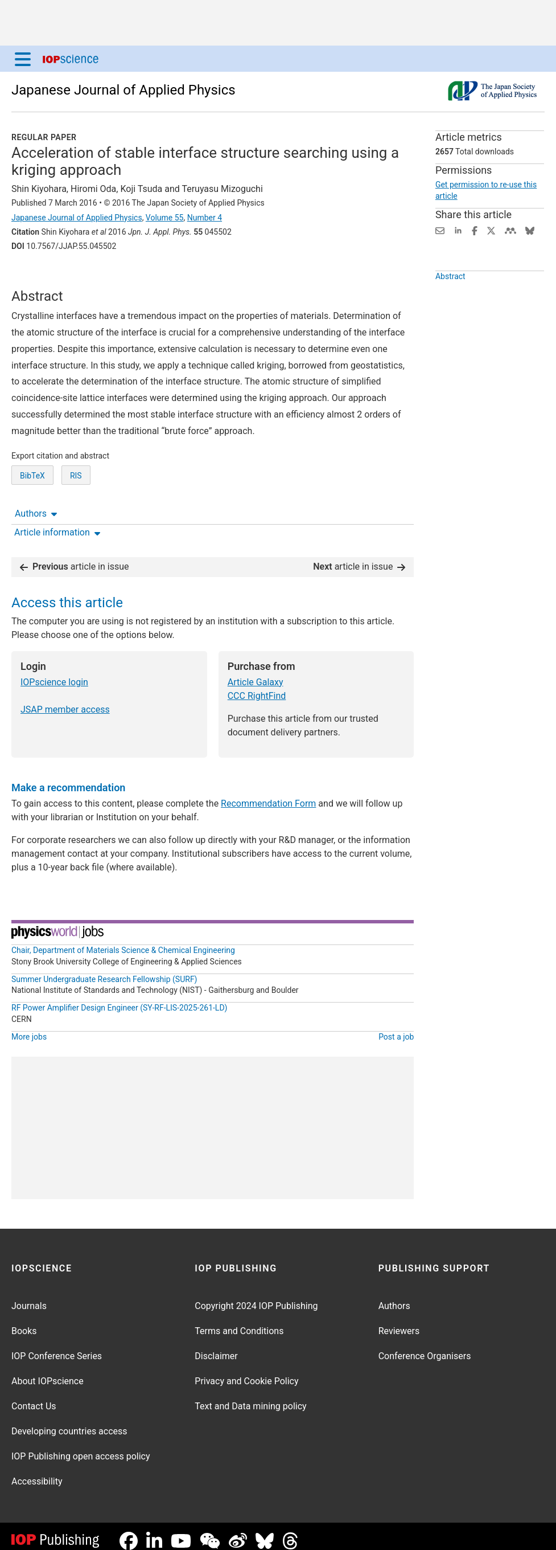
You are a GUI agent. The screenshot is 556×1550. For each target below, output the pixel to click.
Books (24, 1321)
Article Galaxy (255, 673)
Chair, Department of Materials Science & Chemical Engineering (123, 941)
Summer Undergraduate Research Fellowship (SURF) (104, 970)
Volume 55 (165, 217)
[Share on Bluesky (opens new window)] (529, 229)
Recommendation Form (268, 794)
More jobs (29, 1027)
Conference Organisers (424, 1347)
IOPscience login (54, 673)
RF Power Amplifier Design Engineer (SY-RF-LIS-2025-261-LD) (119, 998)
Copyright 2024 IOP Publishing (256, 1296)
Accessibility (37, 1472)
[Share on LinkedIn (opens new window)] (458, 229)
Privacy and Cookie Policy (246, 1372)
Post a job (396, 1027)
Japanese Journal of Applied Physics (123, 90)
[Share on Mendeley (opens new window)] (510, 229)
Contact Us (33, 1397)
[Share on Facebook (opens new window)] (474, 229)
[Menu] (22, 59)
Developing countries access (69, 1422)
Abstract (450, 302)
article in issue (74, 557)
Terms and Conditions (239, 1321)
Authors (36, 277)
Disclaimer (216, 1347)
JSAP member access (65, 700)
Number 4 (204, 217)
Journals (29, 1296)
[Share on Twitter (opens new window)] (491, 229)
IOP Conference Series (56, 1347)
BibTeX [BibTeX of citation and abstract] (32, 517)
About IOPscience (47, 1372)
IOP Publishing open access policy (80, 1447)
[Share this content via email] (439, 229)
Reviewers (399, 1321)
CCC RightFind (257, 686)
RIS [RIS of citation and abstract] (76, 517)
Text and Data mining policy (250, 1397)
